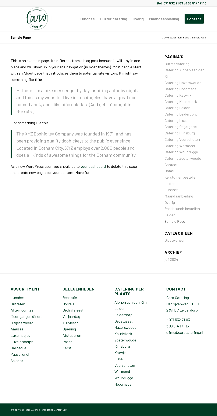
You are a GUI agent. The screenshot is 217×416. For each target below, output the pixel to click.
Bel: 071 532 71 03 (170, 3)
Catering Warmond (179, 145)
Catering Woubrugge (181, 151)
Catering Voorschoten (182, 139)
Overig (169, 202)
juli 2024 (171, 259)
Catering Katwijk (177, 95)
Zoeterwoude (125, 340)
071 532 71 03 (179, 319)
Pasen (67, 341)
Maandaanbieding (178, 196)
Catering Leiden (177, 107)
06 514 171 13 (179, 326)
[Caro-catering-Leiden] (37, 19)
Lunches (171, 189)
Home (169, 170)
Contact (171, 164)
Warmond (122, 371)
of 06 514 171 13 (194, 3)
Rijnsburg (122, 346)
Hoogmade (123, 384)
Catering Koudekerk (180, 101)
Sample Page (21, 37)
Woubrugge (123, 377)
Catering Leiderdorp (180, 114)
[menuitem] (87, 19)
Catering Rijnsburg (179, 133)
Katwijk (120, 352)
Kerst (67, 347)
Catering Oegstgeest (181, 126)
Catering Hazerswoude (182, 82)
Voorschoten (124, 365)
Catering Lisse (176, 120)
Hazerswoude (125, 327)
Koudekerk (123, 333)
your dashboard (93, 166)
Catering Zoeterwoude (182, 158)
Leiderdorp (123, 314)
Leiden (119, 308)
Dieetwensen (174, 240)
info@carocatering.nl (186, 332)
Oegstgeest (123, 321)
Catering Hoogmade (180, 88)
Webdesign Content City (54, 409)
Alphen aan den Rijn (130, 302)
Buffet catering (176, 63)
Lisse (118, 359)
